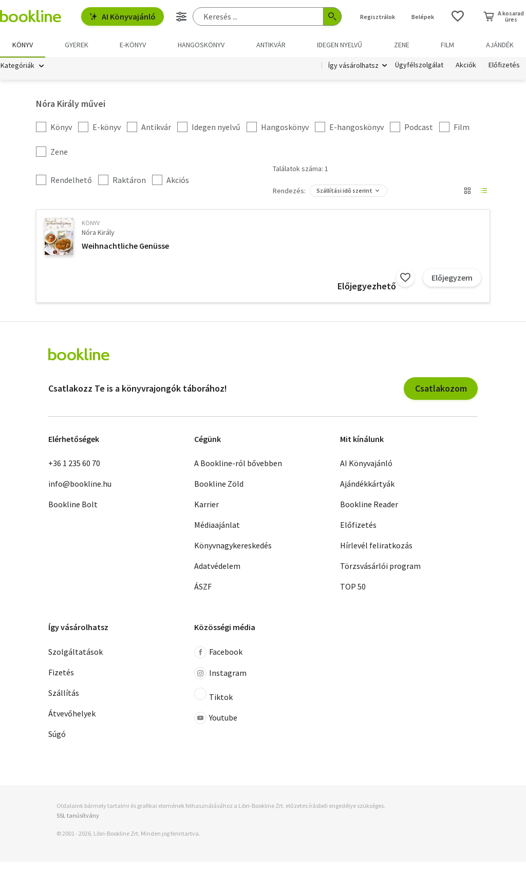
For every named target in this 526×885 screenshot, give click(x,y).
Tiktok (213, 695)
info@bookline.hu (79, 484)
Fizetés (61, 673)
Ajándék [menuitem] (500, 44)
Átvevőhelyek (72, 714)
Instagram (220, 674)
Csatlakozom (441, 389)
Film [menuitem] (447, 44)
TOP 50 (353, 587)
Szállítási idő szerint (344, 191)
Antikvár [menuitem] (271, 44)
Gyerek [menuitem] (76, 44)
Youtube (215, 718)
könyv (91, 223)
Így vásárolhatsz (353, 65)
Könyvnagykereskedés (233, 546)
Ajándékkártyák (367, 484)
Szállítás (63, 693)
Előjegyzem (452, 278)
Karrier (206, 505)
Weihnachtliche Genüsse (125, 246)
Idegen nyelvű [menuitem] (339, 44)
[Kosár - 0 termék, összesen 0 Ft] (503, 16)
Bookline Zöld (218, 484)
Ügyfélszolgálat (419, 66)
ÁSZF (203, 587)
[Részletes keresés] (181, 16)
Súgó (57, 734)
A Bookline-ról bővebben (238, 463)
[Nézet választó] (467, 191)
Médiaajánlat (217, 525)
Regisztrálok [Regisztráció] (377, 17)
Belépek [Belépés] (422, 17)
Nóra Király (98, 232)
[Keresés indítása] (332, 16)
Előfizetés (504, 66)
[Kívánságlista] (457, 16)
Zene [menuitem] (401, 44)
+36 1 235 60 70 (74, 463)
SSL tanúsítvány (78, 816)
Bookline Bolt (73, 505)
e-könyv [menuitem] (133, 44)
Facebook (218, 653)
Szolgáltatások (75, 652)
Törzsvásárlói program (380, 566)
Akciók (466, 66)
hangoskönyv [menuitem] (201, 44)
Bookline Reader (369, 505)
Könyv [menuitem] (22, 44)
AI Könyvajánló (122, 16)
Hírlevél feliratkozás (376, 546)
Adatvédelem (217, 566)
